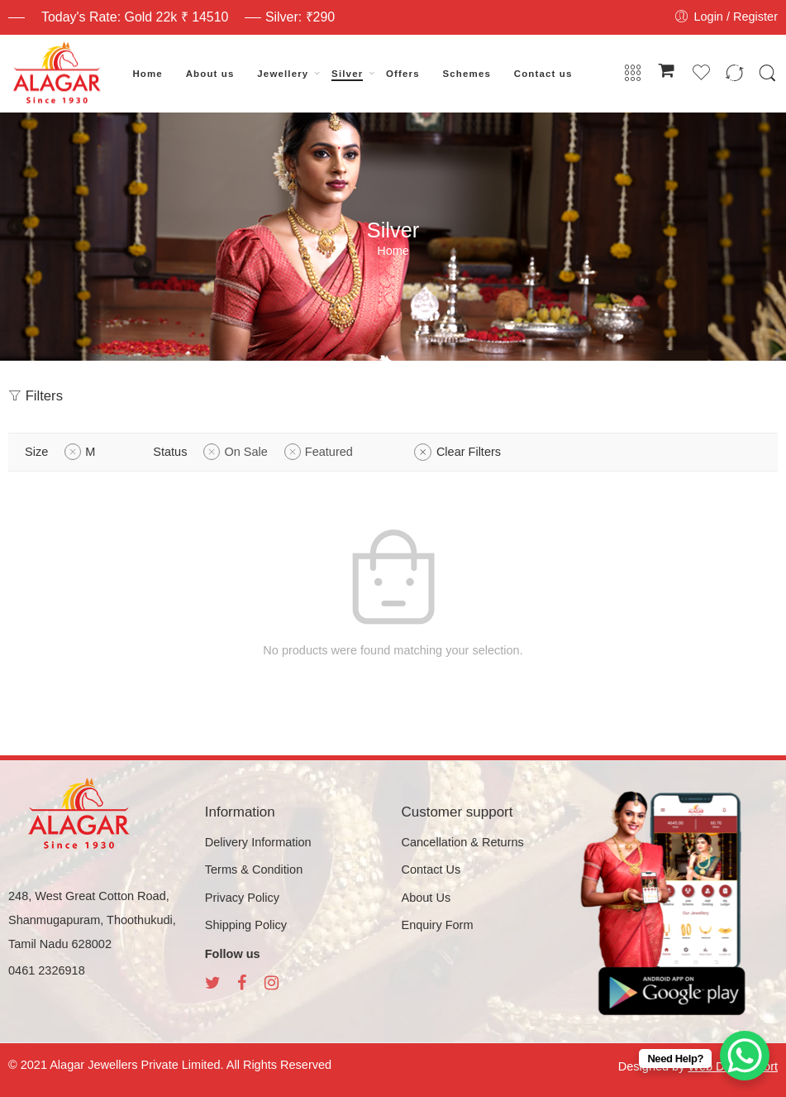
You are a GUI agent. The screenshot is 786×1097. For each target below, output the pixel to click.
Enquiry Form (438, 925)
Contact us (543, 74)
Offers (403, 74)
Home (147, 74)
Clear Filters (468, 451)
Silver (347, 73)
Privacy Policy (242, 897)
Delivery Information (258, 842)
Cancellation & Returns (463, 842)
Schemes (467, 74)
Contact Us (431, 869)
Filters (35, 396)
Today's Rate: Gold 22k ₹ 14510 (134, 17)
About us (210, 74)
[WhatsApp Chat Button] (744, 1055)
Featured (329, 451)
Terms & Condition (253, 869)
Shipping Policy (246, 925)
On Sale (245, 451)
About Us (426, 897)
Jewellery (282, 73)
